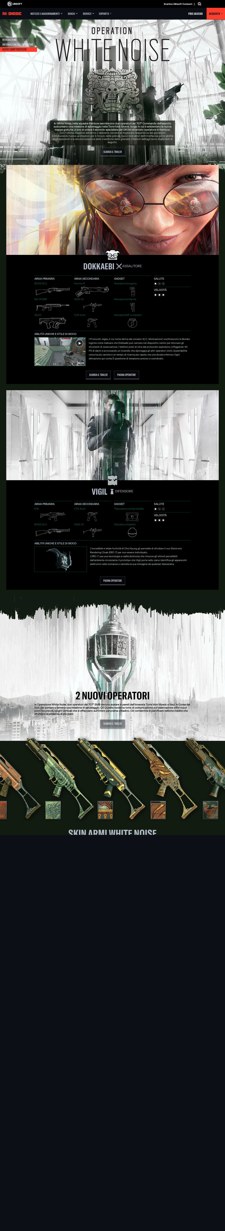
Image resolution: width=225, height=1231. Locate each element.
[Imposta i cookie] (14, 1211)
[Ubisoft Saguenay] (75, 1199)
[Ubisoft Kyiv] (75, 1188)
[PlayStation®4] (112, 1188)
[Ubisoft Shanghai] (75, 1203)
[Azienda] (25, 1179)
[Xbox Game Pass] (112, 1174)
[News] (25, 1184)
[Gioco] (72, 14)
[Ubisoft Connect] (25, 1174)
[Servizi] (88, 14)
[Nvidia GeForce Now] (150, 1174)
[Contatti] (25, 1199)
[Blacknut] (150, 1178)
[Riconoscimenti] (75, 1210)
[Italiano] (197, 1157)
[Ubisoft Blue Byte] (75, 1181)
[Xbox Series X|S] (112, 1178)
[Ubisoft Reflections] (75, 1196)
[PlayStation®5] (112, 1185)
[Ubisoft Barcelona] (75, 1178)
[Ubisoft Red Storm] (75, 1192)
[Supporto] (25, 1189)
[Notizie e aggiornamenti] (46, 14)
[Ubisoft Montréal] (75, 1174)
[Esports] (105, 13)
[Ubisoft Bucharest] (75, 1185)
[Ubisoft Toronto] (75, 1206)
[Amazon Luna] (112, 1196)
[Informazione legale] (25, 1208)
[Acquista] (216, 14)
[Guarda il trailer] (112, 152)
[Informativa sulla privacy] (25, 1202)
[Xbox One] (112, 1181)
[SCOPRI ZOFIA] (112, 974)
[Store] (25, 1169)
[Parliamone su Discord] (112, 1122)
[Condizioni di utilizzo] (25, 1205)
